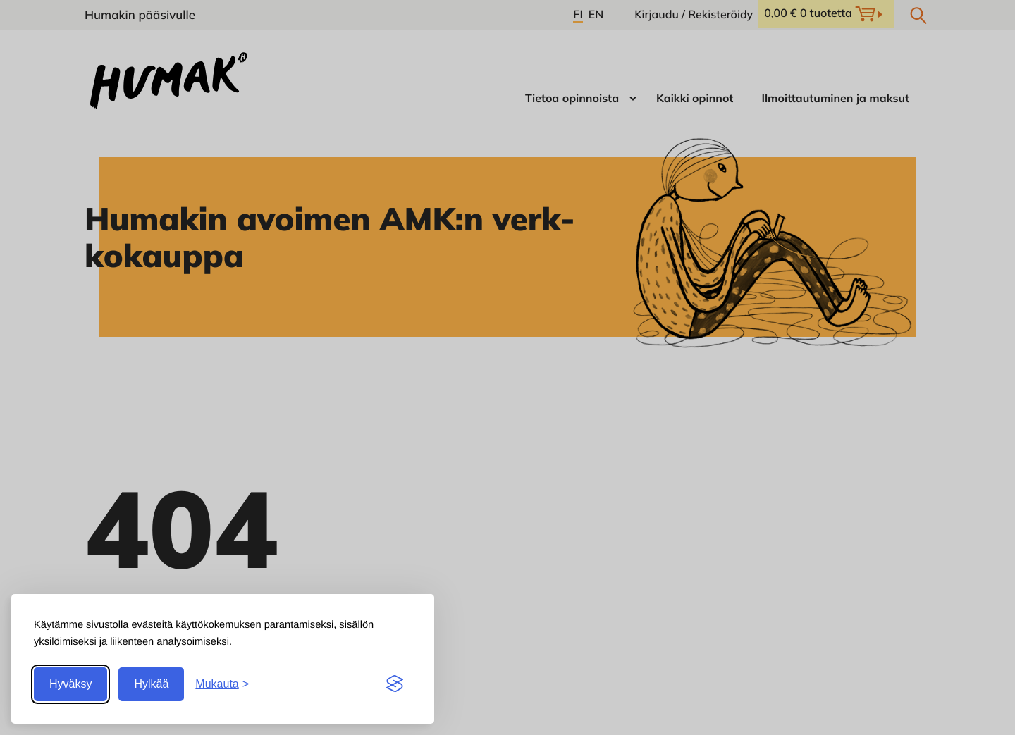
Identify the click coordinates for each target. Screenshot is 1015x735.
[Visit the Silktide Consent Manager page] (395, 684)
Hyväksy (70, 684)
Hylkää (151, 684)
